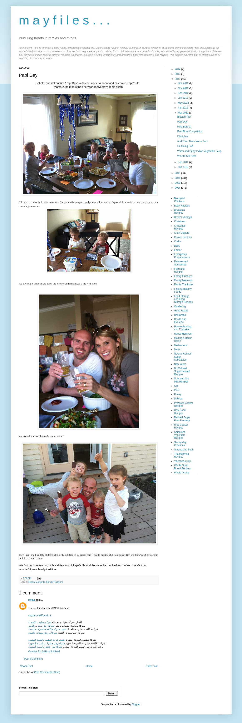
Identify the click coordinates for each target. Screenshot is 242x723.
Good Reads (181, 310)
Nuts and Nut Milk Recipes (181, 380)
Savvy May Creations (180, 444)
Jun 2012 (183, 97)
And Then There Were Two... (193, 141)
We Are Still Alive (186, 155)
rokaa (31, 599)
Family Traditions (54, 582)
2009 (178, 182)
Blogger (136, 704)
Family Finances (183, 276)
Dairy (177, 245)
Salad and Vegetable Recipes (180, 435)
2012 (178, 79)
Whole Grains (181, 472)
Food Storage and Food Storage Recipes (183, 299)
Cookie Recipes (183, 237)
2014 (178, 69)
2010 (178, 178)
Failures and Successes (181, 263)
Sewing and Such (184, 449)
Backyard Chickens (179, 200)
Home (89, 666)
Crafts (177, 241)
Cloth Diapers (181, 232)
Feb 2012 (183, 162)
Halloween (180, 315)
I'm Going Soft (185, 146)
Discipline (182, 136)
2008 (178, 187)
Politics (178, 398)
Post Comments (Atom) (47, 672)
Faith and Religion (179, 270)
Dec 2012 (183, 83)
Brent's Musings (183, 217)
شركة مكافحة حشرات (40, 615)
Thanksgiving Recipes (181, 455)
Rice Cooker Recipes (181, 426)
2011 (178, 173)
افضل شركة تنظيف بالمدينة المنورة (46, 639)
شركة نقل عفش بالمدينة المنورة (45, 646)
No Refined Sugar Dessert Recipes (182, 371)
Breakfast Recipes (179, 211)
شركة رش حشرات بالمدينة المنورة (46, 643)
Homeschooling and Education (183, 328)
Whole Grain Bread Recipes (182, 467)
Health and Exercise (180, 321)
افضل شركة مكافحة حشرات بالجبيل (47, 629)
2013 (178, 74)
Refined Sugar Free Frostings (182, 419)
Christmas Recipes (180, 227)
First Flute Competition (189, 131)
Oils (176, 385)
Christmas (180, 221)
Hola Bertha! (184, 126)
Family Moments (36, 582)
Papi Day (182, 121)
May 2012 (183, 102)
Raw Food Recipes (180, 411)
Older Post (152, 666)
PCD (176, 390)
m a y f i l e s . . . (64, 20)
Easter (178, 250)
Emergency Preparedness (182, 256)
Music (177, 349)
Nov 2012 (183, 88)
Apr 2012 (183, 107)
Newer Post (26, 666)
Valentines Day (182, 461)
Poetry (178, 394)
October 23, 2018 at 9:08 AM (44, 651)
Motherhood (181, 345)
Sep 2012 (183, 93)
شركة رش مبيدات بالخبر (41, 625)
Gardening (180, 306)
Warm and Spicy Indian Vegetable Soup (199, 151)
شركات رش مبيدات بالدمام (42, 632)
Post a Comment (33, 658)
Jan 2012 (183, 167)
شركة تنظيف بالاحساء (39, 622)
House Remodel (183, 333)
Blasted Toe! (184, 116)
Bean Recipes (182, 205)
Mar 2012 (183, 112)
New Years (180, 364)
